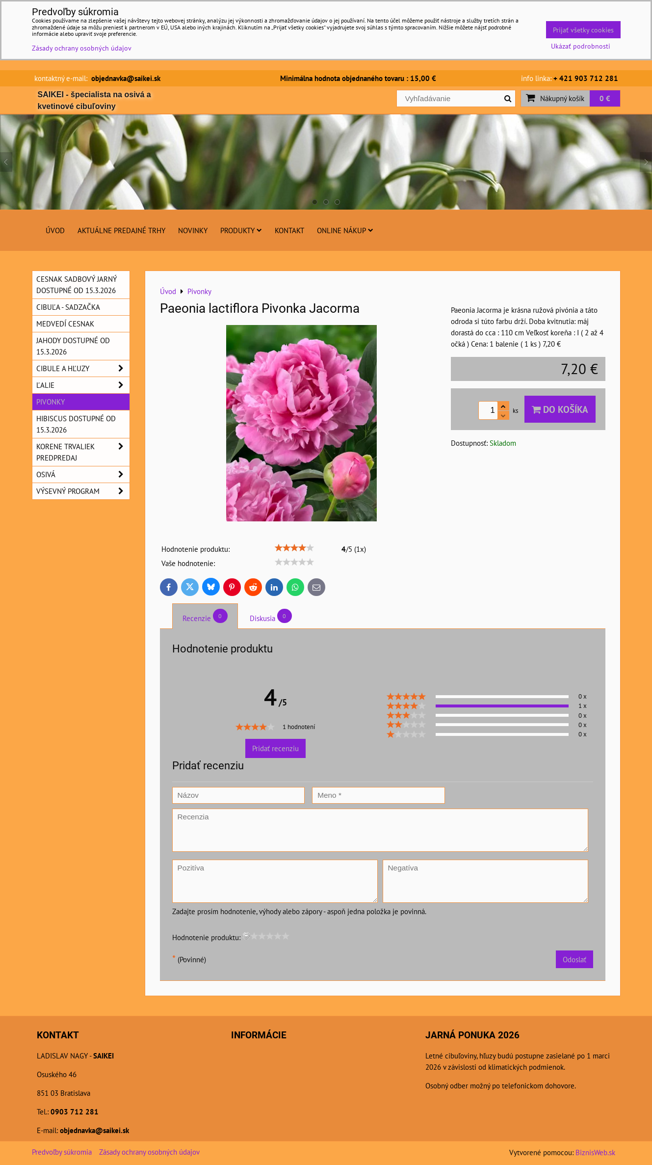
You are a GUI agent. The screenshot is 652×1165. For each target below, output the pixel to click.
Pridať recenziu (275, 748)
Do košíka (560, 409)
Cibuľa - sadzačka (68, 307)
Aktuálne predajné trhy (121, 230)
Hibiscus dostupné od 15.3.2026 (76, 423)
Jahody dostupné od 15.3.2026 (73, 345)
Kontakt (289, 230)
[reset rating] (246, 936)
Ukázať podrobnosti (580, 46)
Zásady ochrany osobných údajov (149, 1152)
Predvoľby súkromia (62, 1152)
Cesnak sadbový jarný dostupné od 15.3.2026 (76, 284)
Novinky (193, 230)
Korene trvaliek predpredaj (83, 452)
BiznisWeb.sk (595, 1152)
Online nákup (345, 230)
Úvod (55, 230)
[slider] (294, 548)
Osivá (83, 474)
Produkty (241, 230)
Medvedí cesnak (65, 323)
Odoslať (574, 959)
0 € (605, 98)
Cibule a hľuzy (83, 368)
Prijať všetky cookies (583, 29)
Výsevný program (83, 491)
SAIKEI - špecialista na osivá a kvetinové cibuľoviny (94, 100)
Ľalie (83, 385)
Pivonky (50, 401)
